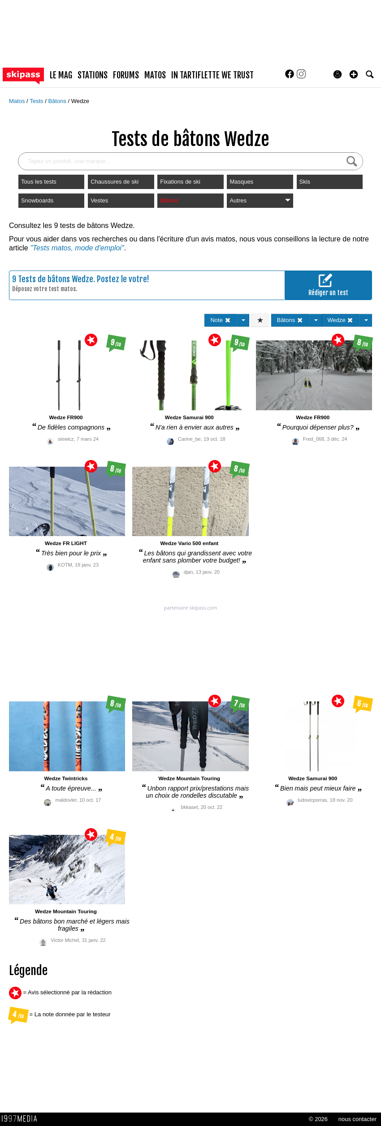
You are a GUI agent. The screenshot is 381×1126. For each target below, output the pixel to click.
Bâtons (58, 101)
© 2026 (318, 1119)
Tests (37, 101)
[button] (354, 74)
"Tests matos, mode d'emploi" (77, 248)
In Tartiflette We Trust (212, 75)
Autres (259, 200)
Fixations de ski (180, 181)
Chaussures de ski (115, 181)
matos (155, 75)
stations (93, 75)
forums (126, 75)
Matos (17, 101)
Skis (305, 181)
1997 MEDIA (22, 1119)
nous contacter (357, 1119)
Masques (241, 181)
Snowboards (37, 200)
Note (220, 320)
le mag (61, 75)
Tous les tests (38, 181)
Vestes (99, 200)
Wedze (80, 101)
